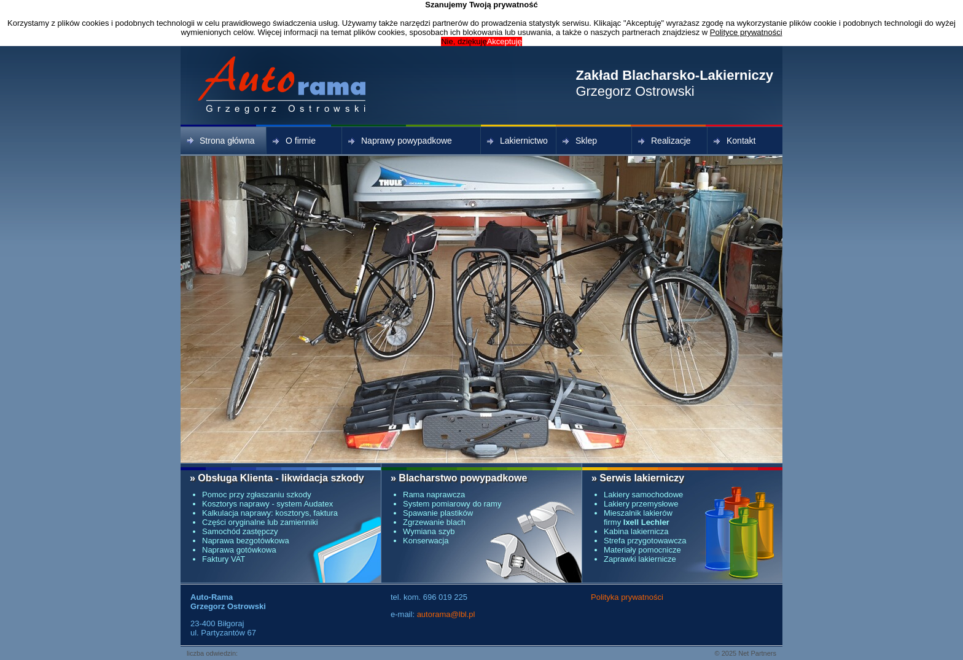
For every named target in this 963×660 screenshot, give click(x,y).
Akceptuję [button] (504, 41)
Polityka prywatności (627, 597)
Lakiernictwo (517, 140)
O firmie (294, 140)
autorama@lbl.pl (446, 614)
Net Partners (757, 653)
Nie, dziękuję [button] (463, 41)
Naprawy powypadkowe (400, 140)
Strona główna (221, 140)
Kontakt (734, 140)
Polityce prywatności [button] (746, 32)
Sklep (580, 140)
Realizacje (664, 140)
